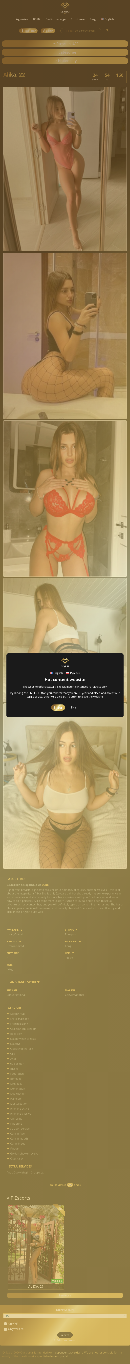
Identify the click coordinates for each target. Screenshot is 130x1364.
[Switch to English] (56, 673)
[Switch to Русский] (73, 673)
